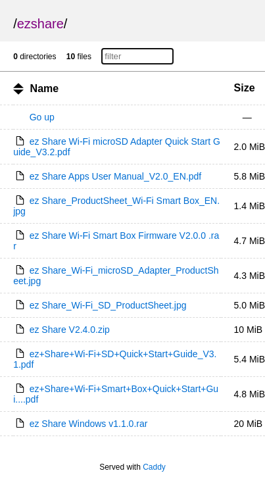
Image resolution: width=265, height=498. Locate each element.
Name (44, 88)
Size (244, 87)
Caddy (154, 467)
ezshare (40, 23)
